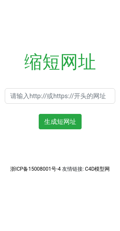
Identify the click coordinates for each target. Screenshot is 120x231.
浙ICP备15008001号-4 (35, 169)
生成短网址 (60, 121)
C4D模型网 (97, 169)
